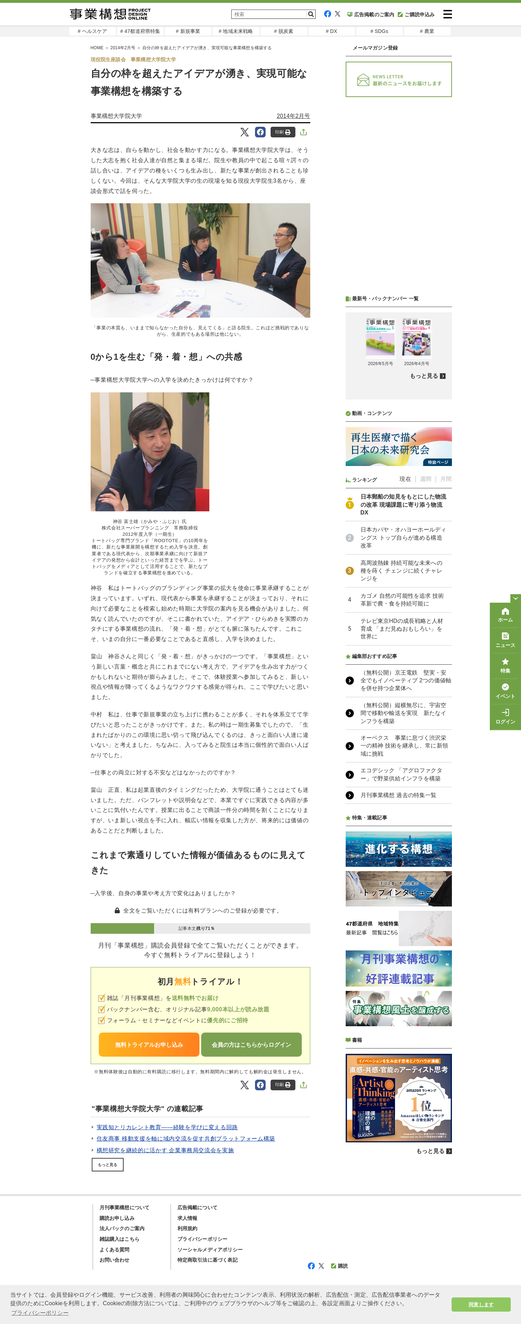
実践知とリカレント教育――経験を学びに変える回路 (167, 1127)
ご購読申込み (416, 14)
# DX (331, 31)
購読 (339, 1265)
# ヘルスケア (92, 31)
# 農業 (427, 31)
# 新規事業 (188, 31)
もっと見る (108, 1165)
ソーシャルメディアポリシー (210, 1249)
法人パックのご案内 (122, 1228)
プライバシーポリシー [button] (40, 1313)
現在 (405, 479)
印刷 (282, 132)
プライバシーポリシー (202, 1239)
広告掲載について (197, 1207)
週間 (425, 479)
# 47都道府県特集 (140, 31)
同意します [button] (481, 1304)
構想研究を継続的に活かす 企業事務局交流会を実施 (165, 1150)
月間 (446, 479)
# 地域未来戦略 (236, 31)
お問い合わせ (115, 1259)
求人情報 (187, 1218)
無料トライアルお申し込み (149, 1045)
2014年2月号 (293, 116)
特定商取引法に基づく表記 (207, 1259)
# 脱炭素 (284, 31)
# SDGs (379, 31)
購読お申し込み (117, 1218)
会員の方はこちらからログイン (251, 1045)
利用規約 (187, 1228)
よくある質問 (115, 1249)
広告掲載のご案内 (371, 14)
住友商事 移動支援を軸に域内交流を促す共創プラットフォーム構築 (186, 1139)
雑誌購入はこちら (120, 1239)
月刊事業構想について (125, 1207)
